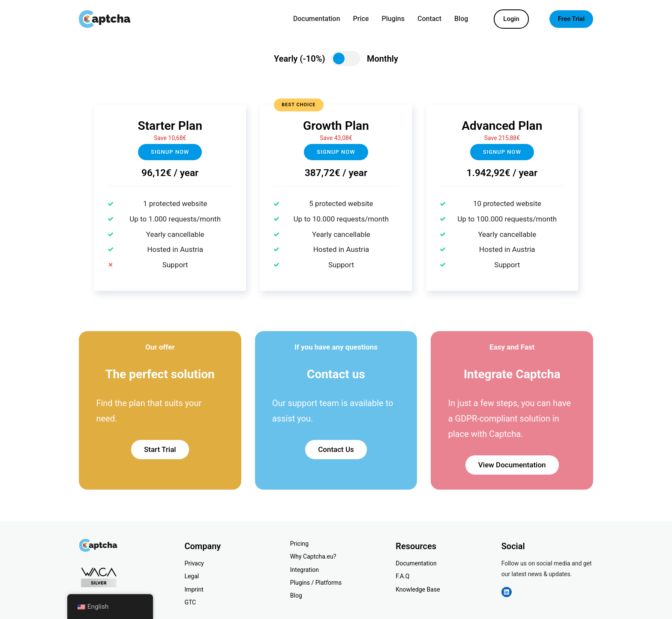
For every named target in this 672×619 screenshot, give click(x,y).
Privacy (194, 563)
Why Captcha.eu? (313, 556)
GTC (190, 602)
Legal (191, 576)
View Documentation (512, 465)
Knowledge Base (418, 589)
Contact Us (336, 449)
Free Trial (571, 19)
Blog (296, 595)
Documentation (416, 563)
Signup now (170, 152)
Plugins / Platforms (316, 582)
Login (511, 19)
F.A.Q (402, 576)
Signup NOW (336, 152)
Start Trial (160, 449)
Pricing (299, 543)
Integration (304, 569)
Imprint (193, 589)
